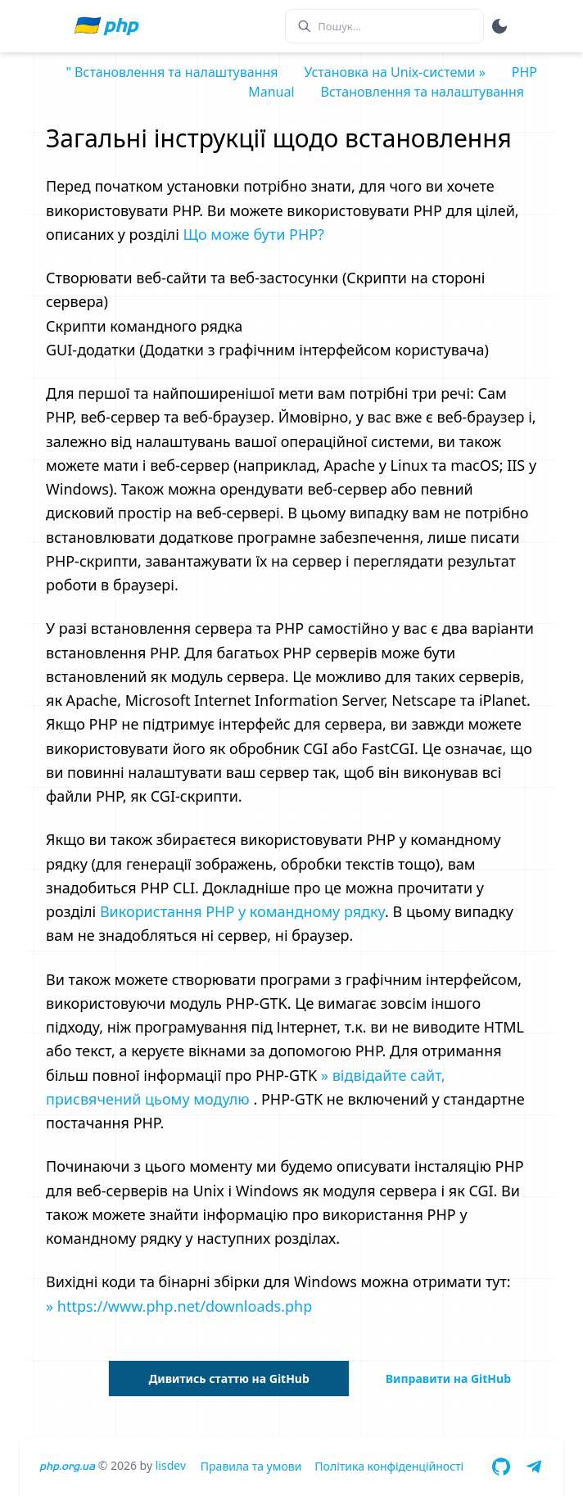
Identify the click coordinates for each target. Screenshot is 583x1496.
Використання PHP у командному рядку (242, 911)
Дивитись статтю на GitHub (228, 1378)
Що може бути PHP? (253, 234)
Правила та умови (251, 1466)
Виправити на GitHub (448, 1378)
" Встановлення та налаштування (172, 72)
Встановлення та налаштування (422, 92)
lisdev (171, 1465)
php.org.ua (67, 1466)
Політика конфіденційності (388, 1466)
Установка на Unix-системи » (395, 72)
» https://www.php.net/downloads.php (179, 1306)
